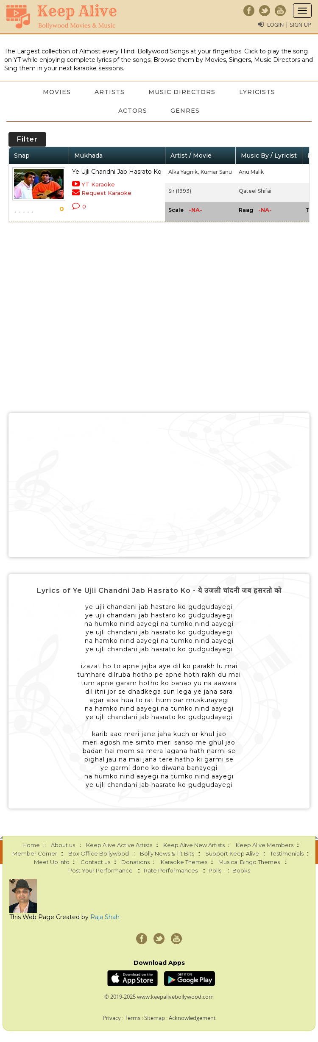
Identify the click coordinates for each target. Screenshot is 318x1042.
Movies (57, 92)
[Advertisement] (159, 485)
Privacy (112, 1018)
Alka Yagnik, (183, 172)
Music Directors (181, 92)
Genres (185, 110)
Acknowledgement (192, 1018)
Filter (27, 139)
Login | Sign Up (289, 24)
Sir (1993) (179, 191)
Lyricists (257, 92)
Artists (110, 92)
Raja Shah (105, 917)
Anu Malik (251, 172)
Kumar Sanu (216, 172)
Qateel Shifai (255, 191)
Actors (132, 110)
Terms (132, 1018)
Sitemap (154, 1018)
